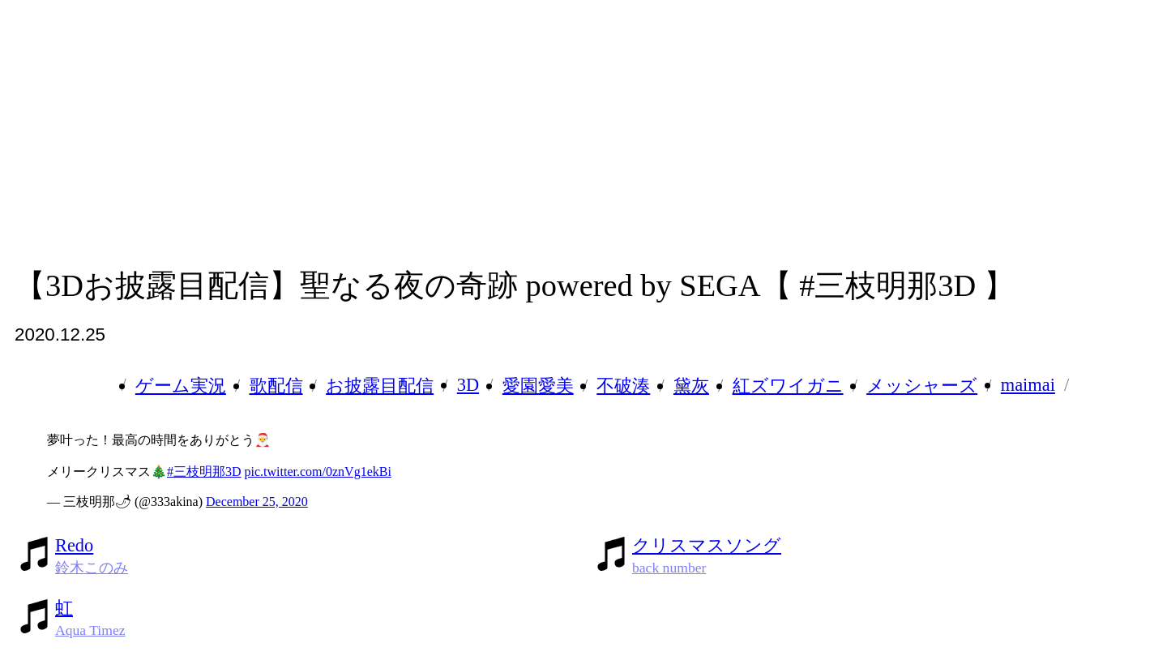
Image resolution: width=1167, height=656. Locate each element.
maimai (1028, 385)
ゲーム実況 (180, 385)
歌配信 (276, 385)
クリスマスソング (706, 545)
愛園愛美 (538, 385)
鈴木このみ (91, 568)
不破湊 (623, 385)
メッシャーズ (921, 385)
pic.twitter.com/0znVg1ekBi (318, 471)
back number (669, 568)
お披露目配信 (380, 385)
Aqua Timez (90, 630)
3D (468, 385)
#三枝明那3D (204, 471)
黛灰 (691, 385)
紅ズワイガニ (788, 385)
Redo (74, 545)
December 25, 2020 (257, 501)
